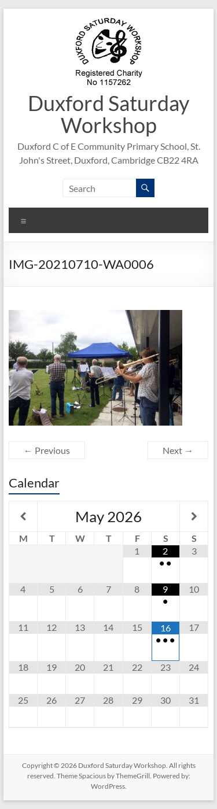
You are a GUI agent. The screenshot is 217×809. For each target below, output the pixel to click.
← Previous (47, 450)
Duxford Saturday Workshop (108, 114)
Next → (178, 450)
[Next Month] (194, 516)
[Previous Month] (23, 516)
